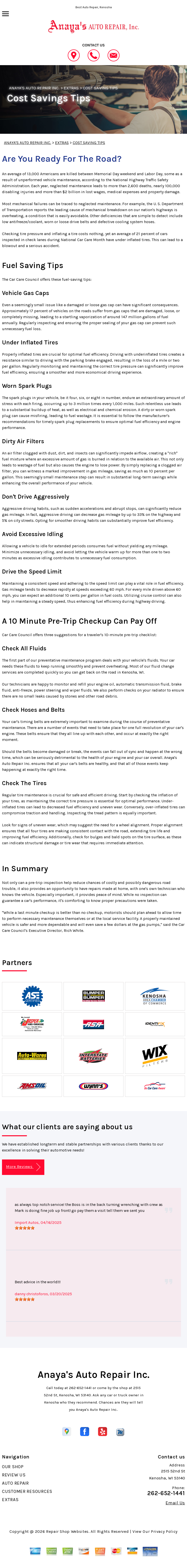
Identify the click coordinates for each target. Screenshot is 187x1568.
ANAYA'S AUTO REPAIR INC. (34, 87)
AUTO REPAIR (15, 1483)
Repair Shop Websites (67, 1531)
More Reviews (23, 1167)
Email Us (175, 1503)
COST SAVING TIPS (100, 87)
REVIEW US (13, 1475)
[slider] (25, 1228)
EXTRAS (71, 87)
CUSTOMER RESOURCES (27, 1491)
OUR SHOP (13, 1466)
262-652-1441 (80, 1388)
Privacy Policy (164, 1531)
